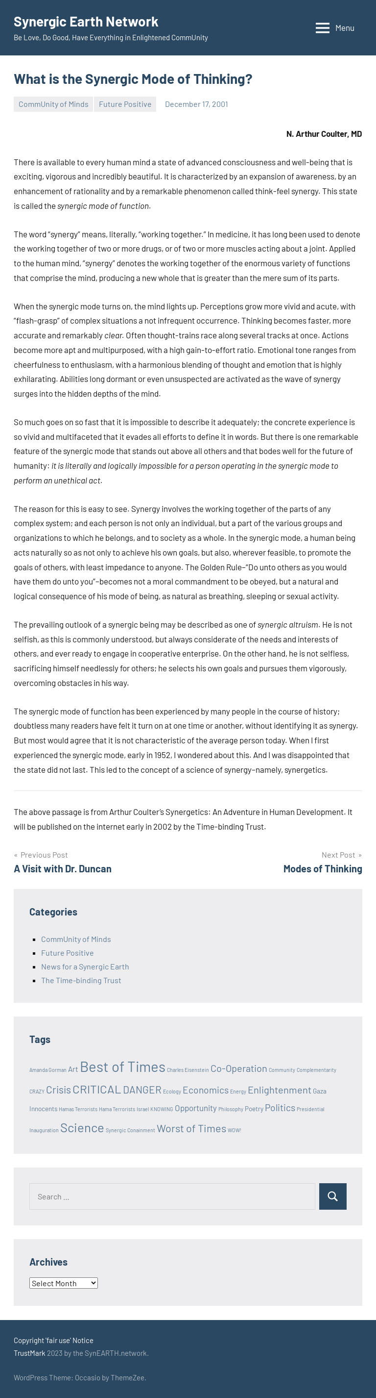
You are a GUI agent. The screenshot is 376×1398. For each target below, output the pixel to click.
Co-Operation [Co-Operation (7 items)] (239, 1068)
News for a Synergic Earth (85, 966)
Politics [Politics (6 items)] (280, 1107)
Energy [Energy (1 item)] (238, 1091)
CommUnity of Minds (54, 103)
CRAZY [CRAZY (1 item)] (37, 1091)
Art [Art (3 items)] (73, 1069)
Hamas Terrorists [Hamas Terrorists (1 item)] (78, 1109)
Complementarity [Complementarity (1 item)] (316, 1070)
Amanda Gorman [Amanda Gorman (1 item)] (48, 1070)
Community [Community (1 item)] (282, 1070)
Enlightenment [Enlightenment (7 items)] (279, 1089)
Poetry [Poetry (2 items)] (254, 1109)
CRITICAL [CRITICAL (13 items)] (96, 1089)
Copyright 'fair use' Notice (54, 1340)
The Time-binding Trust (81, 980)
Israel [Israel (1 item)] (143, 1109)
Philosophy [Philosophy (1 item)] (230, 1109)
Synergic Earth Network (86, 21)
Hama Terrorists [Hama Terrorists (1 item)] (117, 1109)
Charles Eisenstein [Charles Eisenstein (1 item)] (188, 1070)
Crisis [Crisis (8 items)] (58, 1089)
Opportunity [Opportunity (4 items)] (196, 1108)
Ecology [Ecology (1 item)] (172, 1091)
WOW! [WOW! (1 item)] (234, 1130)
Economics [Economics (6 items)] (206, 1089)
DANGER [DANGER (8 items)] (142, 1089)
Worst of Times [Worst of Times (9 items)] (191, 1127)
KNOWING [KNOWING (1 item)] (161, 1109)
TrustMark (30, 1352)
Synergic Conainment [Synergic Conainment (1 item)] (130, 1130)
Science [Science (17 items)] (82, 1127)
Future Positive (125, 103)
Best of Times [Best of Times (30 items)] (122, 1066)
